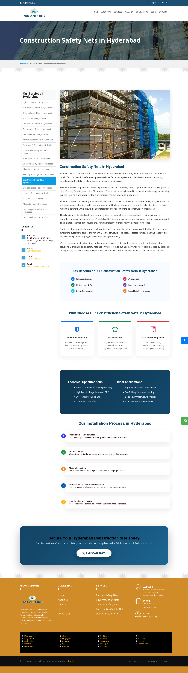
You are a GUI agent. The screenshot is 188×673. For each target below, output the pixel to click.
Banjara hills (28, 638)
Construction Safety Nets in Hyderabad (34, 181)
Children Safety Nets (107, 604)
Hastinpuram (142, 644)
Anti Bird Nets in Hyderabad (34, 118)
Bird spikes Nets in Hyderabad (35, 134)
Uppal (63, 644)
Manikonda (27, 644)
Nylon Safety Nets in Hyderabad (36, 102)
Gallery (129, 12)
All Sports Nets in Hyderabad (35, 198)
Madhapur (27, 636)
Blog (153, 12)
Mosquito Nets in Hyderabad (35, 204)
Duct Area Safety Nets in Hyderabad (38, 145)
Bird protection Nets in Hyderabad (37, 123)
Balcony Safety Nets (107, 595)
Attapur (64, 636)
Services (118, 12)
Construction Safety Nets (110, 609)
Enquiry (151, 3)
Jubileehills (27, 641)
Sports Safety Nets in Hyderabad (37, 193)
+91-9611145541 (34, 259)
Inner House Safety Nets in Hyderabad (34, 151)
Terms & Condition (135, 661)
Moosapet (141, 636)
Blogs (61, 609)
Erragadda (103, 646)
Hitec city (64, 646)
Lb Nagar (64, 641)
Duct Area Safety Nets (108, 613)
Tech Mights (70, 661)
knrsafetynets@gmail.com (38, 266)
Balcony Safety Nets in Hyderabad (37, 107)
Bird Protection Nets (107, 599)
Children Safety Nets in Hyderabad (37, 113)
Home (95, 12)
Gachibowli (103, 636)
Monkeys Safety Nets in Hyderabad (38, 139)
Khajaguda (65, 638)
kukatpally (27, 646)
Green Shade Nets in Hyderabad (36, 217)
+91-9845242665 (34, 251)
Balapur (140, 641)
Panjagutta (103, 641)
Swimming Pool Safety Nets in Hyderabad (36, 210)
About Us (63, 599)
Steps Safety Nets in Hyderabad (36, 158)
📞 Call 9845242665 (94, 553)
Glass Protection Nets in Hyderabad (38, 169)
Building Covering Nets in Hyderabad (38, 174)
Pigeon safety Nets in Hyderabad (37, 129)
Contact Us (64, 613)
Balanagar (141, 638)
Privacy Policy (151, 661)
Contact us (142, 12)
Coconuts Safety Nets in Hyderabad (38, 164)
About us (106, 12)
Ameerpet (103, 644)
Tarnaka (102, 638)
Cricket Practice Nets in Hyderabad (37, 188)
